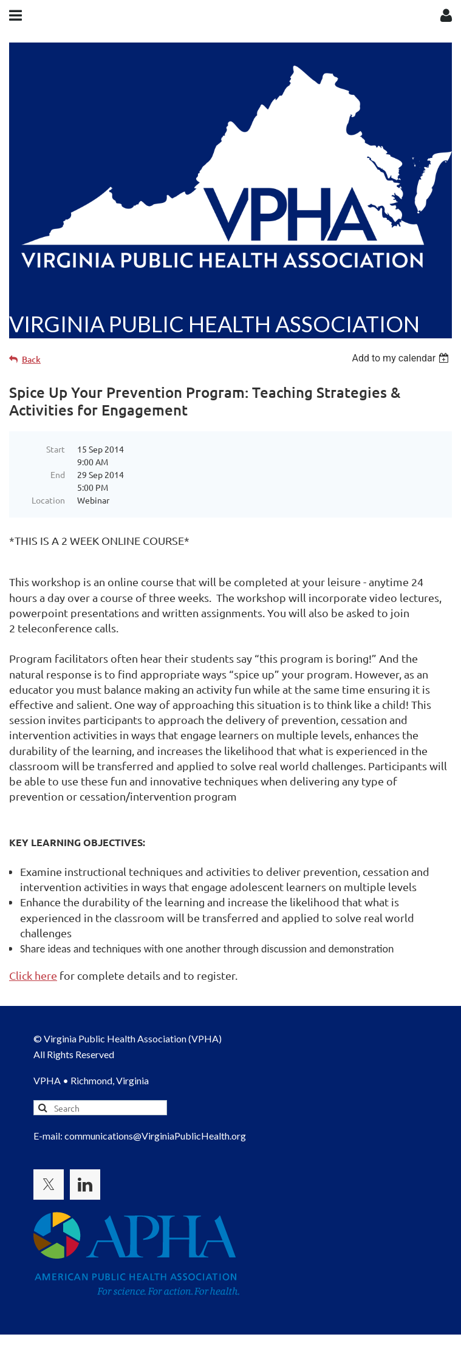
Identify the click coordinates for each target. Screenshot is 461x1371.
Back (31, 359)
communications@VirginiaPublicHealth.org (155, 1135)
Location (48, 499)
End (57, 474)
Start (55, 448)
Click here (33, 975)
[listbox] (402, 358)
